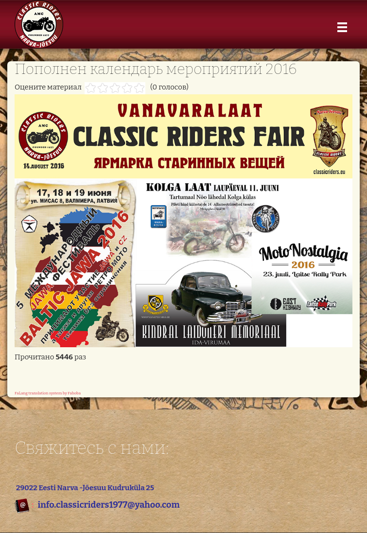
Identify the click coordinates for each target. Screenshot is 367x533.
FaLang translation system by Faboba (48, 393)
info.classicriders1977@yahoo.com (108, 504)
